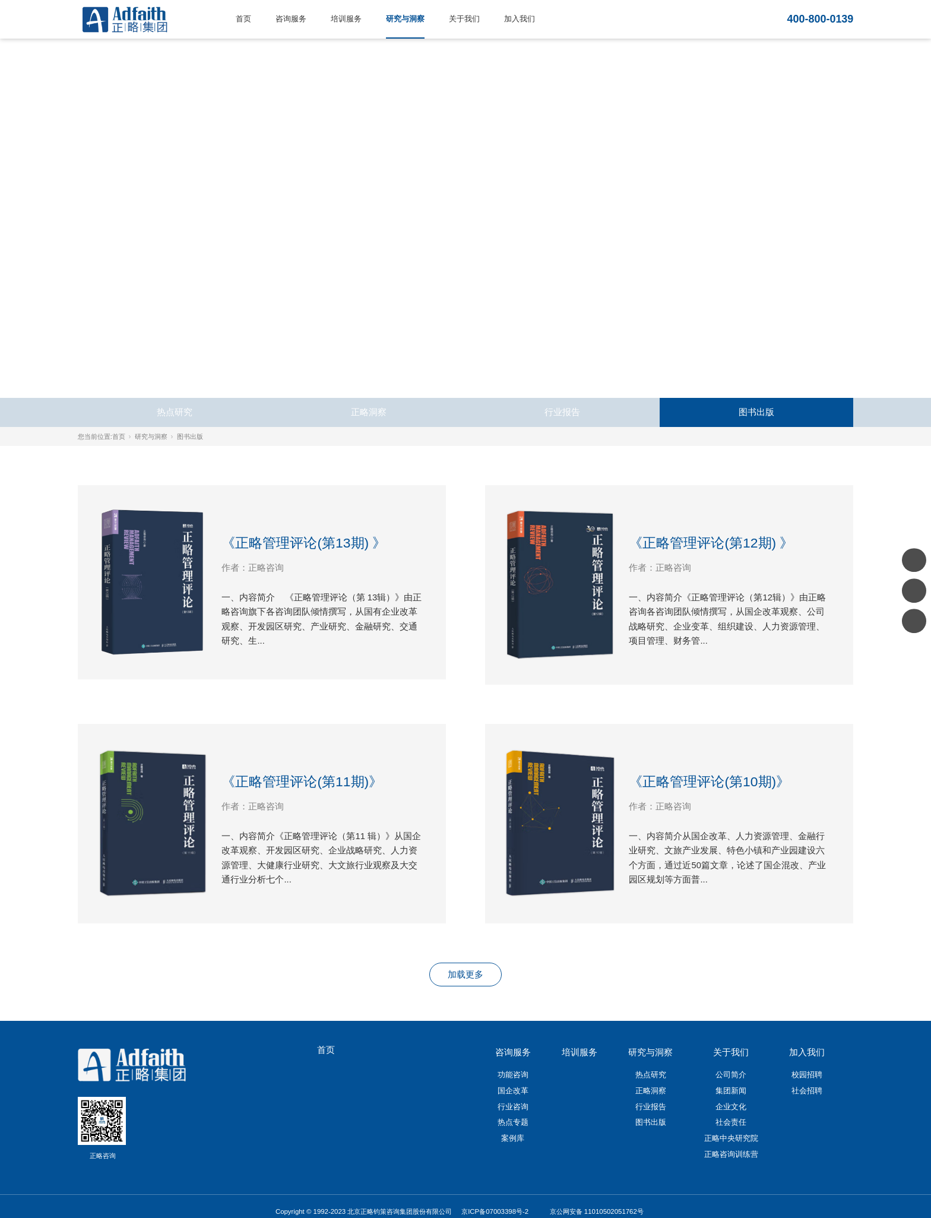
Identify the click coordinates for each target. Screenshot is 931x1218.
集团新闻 (730, 1090)
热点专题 (513, 1122)
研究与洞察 (405, 18)
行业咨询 (513, 1106)
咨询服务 (291, 18)
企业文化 (730, 1106)
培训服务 (346, 18)
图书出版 (756, 412)
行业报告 (562, 412)
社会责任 (730, 1122)
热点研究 (174, 412)
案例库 (512, 1138)
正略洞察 (369, 412)
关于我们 (464, 18)
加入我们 (519, 18)
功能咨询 (513, 1074)
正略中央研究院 (731, 1138)
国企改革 (513, 1090)
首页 (243, 18)
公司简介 (730, 1074)
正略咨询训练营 (731, 1154)
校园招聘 (806, 1074)
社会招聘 (806, 1090)
